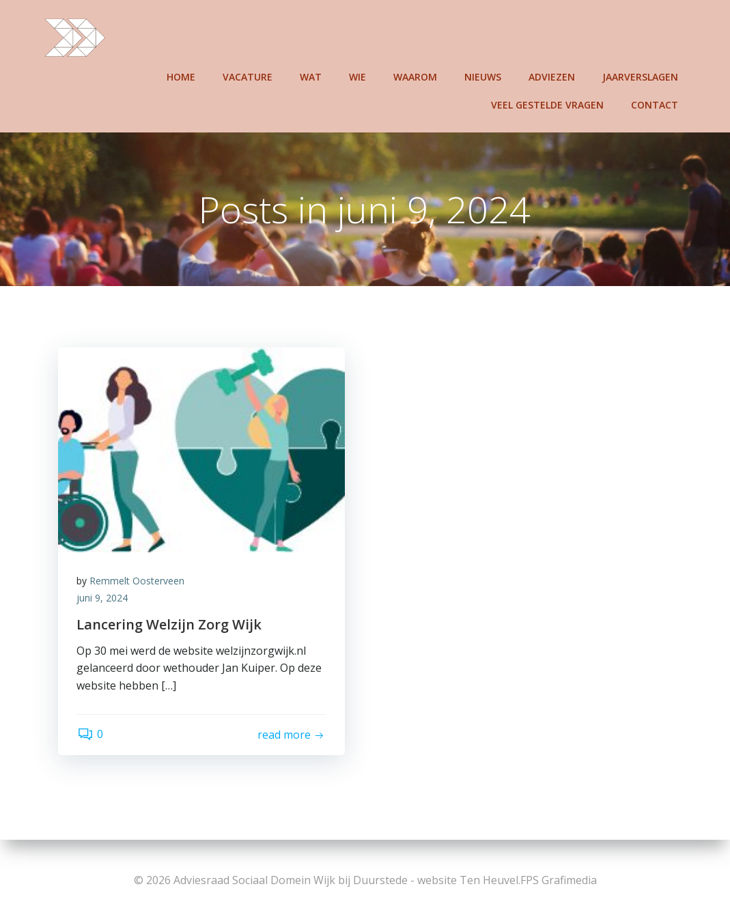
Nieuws (484, 75)
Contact (655, 103)
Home (182, 75)
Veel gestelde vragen (548, 103)
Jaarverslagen (641, 75)
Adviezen (553, 75)
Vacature (249, 75)
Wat (312, 75)
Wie (358, 75)
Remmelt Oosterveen (139, 582)
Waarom (416, 75)
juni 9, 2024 (104, 599)
